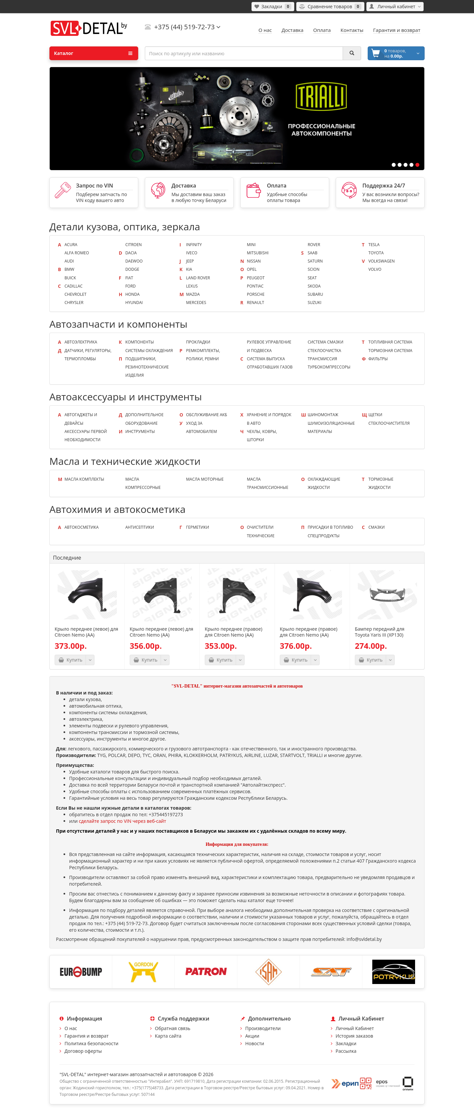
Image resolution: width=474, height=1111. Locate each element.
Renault (255, 302)
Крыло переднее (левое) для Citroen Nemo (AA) (86, 632)
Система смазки (325, 342)
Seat (312, 278)
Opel (251, 269)
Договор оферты (83, 1051)
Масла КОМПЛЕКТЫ (84, 479)
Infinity (194, 244)
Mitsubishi (258, 253)
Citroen (133, 244)
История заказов (354, 1036)
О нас (71, 1028)
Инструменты (140, 431)
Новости (254, 1043)
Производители (263, 1028)
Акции (252, 1036)
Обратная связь (173, 1028)
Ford (130, 286)
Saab (313, 253)
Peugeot (256, 278)
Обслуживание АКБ (206, 414)
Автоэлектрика (81, 342)
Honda (132, 294)
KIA (189, 269)
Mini (251, 244)
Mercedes (196, 302)
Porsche (256, 294)
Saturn (315, 261)
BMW (69, 269)
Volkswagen (381, 261)
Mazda (193, 294)
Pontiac (255, 286)
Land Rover (198, 278)
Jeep (190, 261)
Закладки (346, 1043)
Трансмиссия (322, 359)
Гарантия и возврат (87, 1036)
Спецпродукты (324, 536)
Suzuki (315, 302)
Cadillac (74, 286)
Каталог (93, 53)
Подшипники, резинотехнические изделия (147, 367)
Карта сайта (168, 1036)
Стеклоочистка (324, 350)
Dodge (132, 269)
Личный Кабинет (355, 1028)
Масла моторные (205, 479)
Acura (71, 244)
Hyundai (134, 302)
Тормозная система (390, 350)
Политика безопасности (91, 1043)
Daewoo (134, 261)
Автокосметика (82, 527)
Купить (70, 660)
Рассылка (346, 1051)
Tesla (374, 244)
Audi (69, 261)
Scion (314, 269)
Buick (70, 278)
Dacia (131, 253)
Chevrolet (76, 294)
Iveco (191, 253)
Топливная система (390, 342)
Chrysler (74, 302)
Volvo (374, 269)
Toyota (375, 253)
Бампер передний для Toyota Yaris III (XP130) (379, 632)
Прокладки (198, 342)
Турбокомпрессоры (329, 367)
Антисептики (139, 527)
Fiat (129, 278)
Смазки (376, 527)
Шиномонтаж (323, 414)
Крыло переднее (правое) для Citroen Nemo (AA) (233, 632)
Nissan (254, 261)
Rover (314, 244)
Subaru (315, 294)
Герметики (197, 527)
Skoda (314, 286)
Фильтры (378, 359)
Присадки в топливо (330, 527)
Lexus (192, 286)
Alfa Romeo (77, 253)
